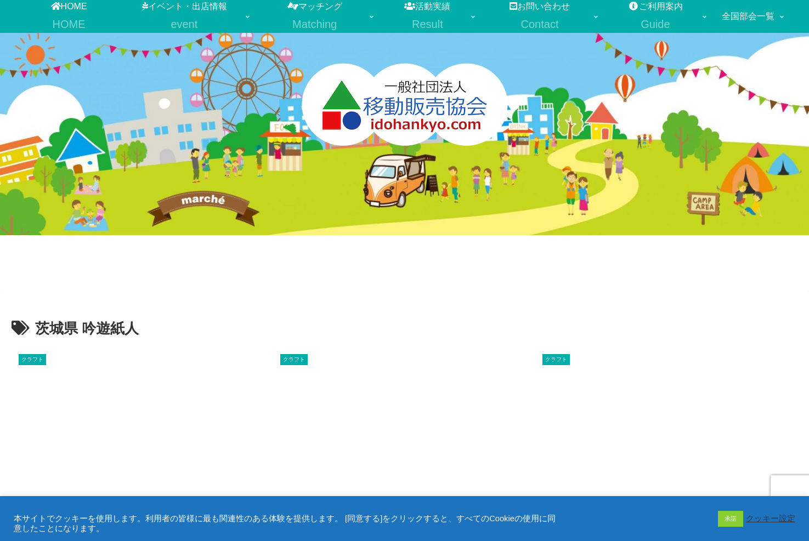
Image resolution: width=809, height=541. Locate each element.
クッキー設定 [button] (770, 518)
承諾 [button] (731, 518)
